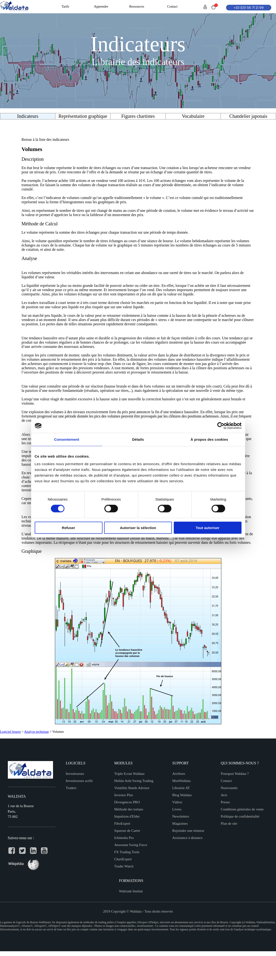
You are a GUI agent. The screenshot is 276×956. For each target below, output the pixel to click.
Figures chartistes (138, 116)
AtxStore (178, 774)
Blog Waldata (182, 795)
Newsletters (180, 816)
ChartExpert (123, 859)
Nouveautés (229, 788)
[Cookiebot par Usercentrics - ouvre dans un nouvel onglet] (221, 425)
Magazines (180, 823)
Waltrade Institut (131, 891)
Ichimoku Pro (124, 838)
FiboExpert (122, 823)
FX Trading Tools (127, 852)
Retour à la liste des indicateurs (45, 139)
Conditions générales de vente (242, 809)
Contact (226, 781)
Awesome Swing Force (130, 845)
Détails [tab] (138, 439)
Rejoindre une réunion (188, 831)
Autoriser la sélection (138, 527)
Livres (176, 809)
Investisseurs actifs (79, 781)
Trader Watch (124, 866)
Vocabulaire (193, 116)
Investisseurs (75, 774)
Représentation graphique (82, 116)
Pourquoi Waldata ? (235, 774)
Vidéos (177, 802)
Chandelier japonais (248, 116)
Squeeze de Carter (127, 831)
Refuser (68, 527)
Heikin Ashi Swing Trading (134, 781)
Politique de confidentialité (240, 816)
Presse (225, 802)
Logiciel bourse (10, 732)
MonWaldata (181, 781)
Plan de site (229, 823)
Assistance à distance (187, 838)
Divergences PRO (127, 802)
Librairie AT (181, 788)
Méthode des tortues (128, 809)
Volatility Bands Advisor (132, 788)
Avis (224, 795)
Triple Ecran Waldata (129, 774)
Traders (71, 788)
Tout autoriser (207, 527)
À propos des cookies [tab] (209, 439)
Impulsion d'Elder (127, 816)
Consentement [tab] (66, 439)
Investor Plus (123, 795)
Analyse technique (36, 732)
